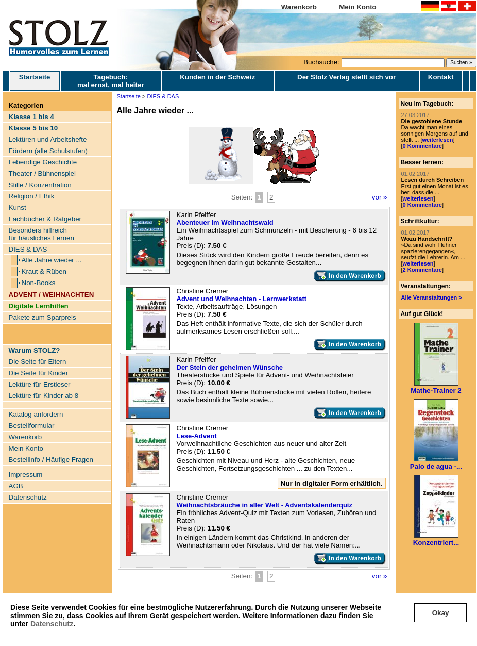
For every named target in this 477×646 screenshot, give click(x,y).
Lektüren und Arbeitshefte (48, 139)
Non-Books (39, 283)
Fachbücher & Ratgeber (45, 219)
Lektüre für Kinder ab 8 (44, 396)
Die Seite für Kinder (39, 373)
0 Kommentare (422, 146)
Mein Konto (358, 7)
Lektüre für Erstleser (40, 384)
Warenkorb (299, 7)
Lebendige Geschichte (43, 162)
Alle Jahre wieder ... (52, 260)
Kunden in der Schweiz (217, 77)
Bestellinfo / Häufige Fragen (51, 459)
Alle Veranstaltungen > (431, 297)
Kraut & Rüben (44, 271)
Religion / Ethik (32, 196)
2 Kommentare (422, 270)
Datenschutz (51, 624)
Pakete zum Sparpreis (42, 317)
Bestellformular (32, 425)
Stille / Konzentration (40, 185)
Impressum (26, 474)
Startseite (34, 81)
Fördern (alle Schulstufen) (48, 151)
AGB (16, 486)
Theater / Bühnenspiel (42, 173)
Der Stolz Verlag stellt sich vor (346, 77)
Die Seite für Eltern (37, 362)
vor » (379, 197)
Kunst (17, 207)
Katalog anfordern (36, 414)
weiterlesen (437, 140)
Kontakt (441, 77)
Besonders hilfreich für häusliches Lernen (41, 234)
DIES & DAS (28, 249)
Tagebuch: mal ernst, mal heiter (110, 81)
